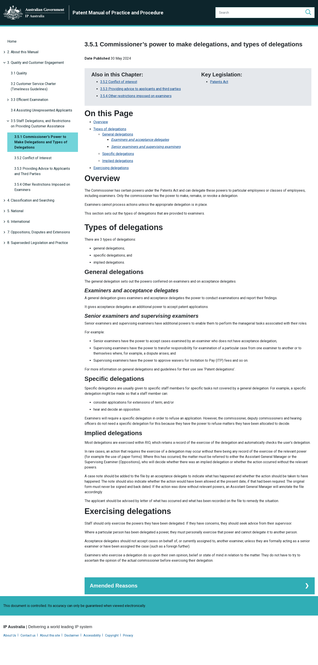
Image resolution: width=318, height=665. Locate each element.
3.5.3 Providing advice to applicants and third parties (140, 100)
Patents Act (219, 93)
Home (12, 41)
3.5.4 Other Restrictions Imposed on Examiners (42, 187)
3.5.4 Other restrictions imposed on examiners (136, 107)
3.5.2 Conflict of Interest (32, 158)
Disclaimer (71, 646)
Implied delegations (117, 172)
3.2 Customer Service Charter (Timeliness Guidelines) (33, 86)
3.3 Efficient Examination (29, 100)
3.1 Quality (19, 73)
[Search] (265, 12)
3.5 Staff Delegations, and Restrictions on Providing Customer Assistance (40, 123)
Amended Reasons (114, 596)
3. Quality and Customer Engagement (35, 62)
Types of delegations (109, 140)
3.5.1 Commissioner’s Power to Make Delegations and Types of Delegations (40, 142)
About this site (50, 646)
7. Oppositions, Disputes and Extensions (38, 232)
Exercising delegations (111, 179)
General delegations (117, 146)
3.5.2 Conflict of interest (118, 93)
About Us (9, 646)
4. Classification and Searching (30, 200)
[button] (308, 12)
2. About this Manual (22, 52)
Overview (100, 133)
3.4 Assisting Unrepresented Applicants (41, 110)
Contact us (28, 646)
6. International (18, 221)
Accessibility (92, 646)
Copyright (112, 646)
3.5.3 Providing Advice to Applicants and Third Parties (42, 171)
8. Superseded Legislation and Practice (37, 243)
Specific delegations (118, 165)
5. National (15, 211)
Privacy (128, 646)
